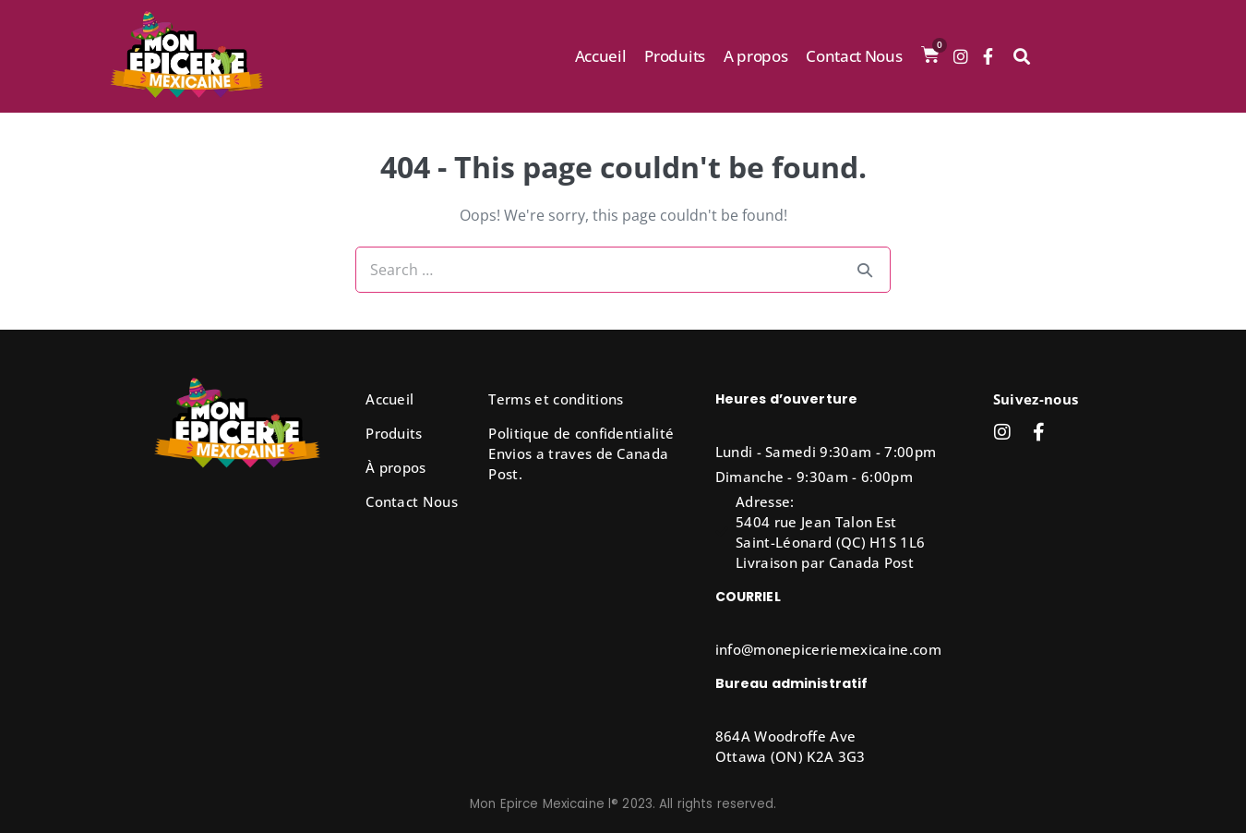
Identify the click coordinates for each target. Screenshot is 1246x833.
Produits (674, 55)
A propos (755, 55)
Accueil (601, 55)
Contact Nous (854, 55)
